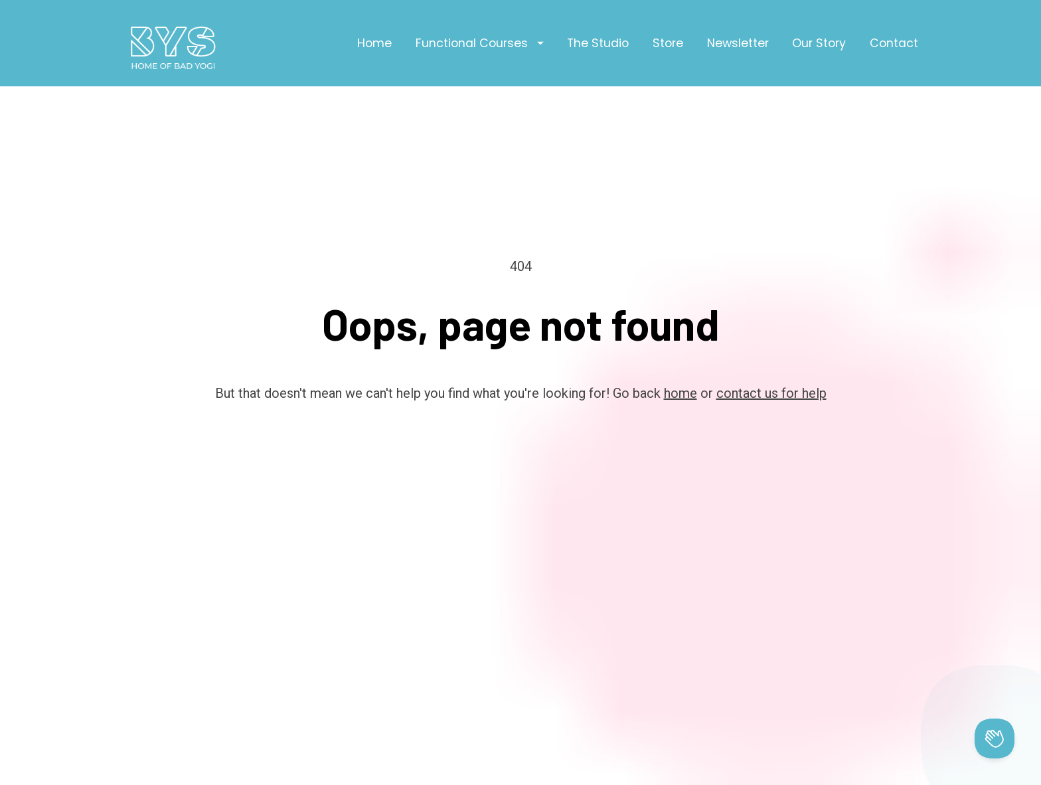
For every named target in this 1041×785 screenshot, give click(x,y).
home (680, 364)
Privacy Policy (605, 775)
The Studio (598, 43)
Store (668, 43)
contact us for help (771, 364)
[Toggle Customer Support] (994, 738)
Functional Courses (480, 43)
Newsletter (738, 43)
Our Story (819, 43)
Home (374, 43)
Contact (894, 43)
